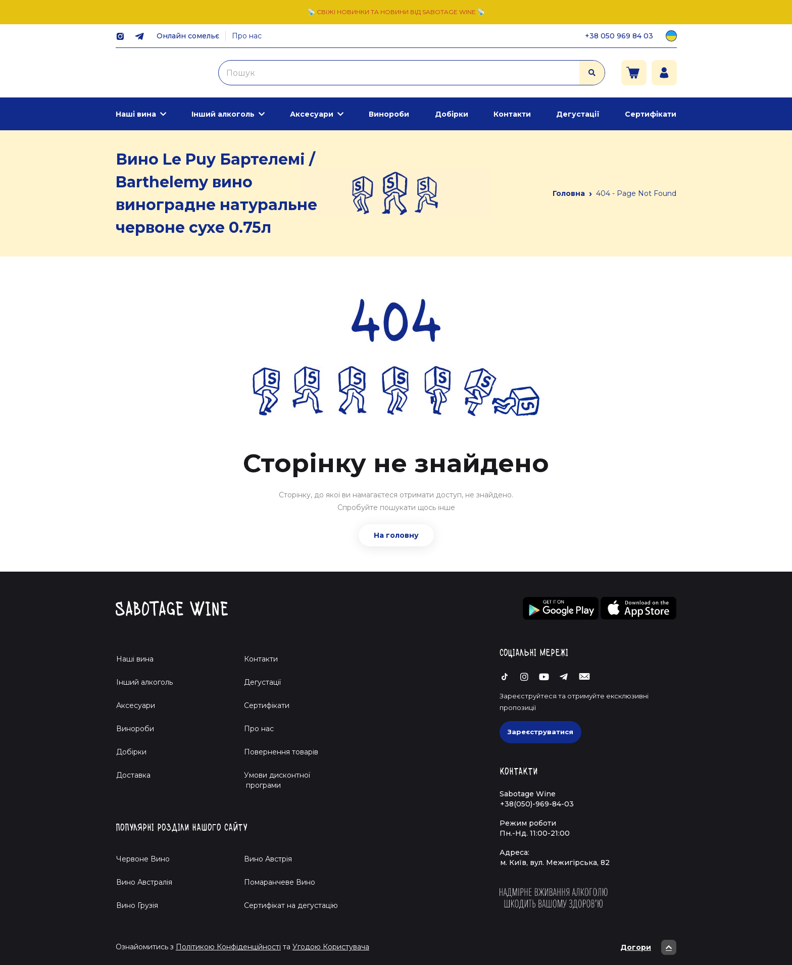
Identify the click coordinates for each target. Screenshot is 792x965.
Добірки (451, 114)
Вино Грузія (137, 905)
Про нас (247, 35)
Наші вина (136, 114)
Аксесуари (311, 114)
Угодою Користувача (330, 946)
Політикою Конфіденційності (228, 946)
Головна (569, 193)
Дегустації (578, 114)
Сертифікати (650, 114)
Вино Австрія (268, 859)
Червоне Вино (143, 859)
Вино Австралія (144, 882)
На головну (396, 535)
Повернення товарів (281, 751)
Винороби (389, 114)
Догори (648, 947)
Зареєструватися (540, 732)
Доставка (133, 775)
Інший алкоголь (223, 114)
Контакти (512, 114)
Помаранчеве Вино (279, 882)
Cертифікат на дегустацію (291, 905)
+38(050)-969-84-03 (537, 803)
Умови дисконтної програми (273, 780)
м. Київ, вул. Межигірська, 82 (555, 862)
